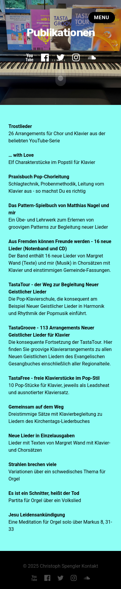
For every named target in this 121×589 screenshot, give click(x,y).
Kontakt (89, 566)
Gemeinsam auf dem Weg (35, 406)
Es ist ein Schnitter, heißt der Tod (43, 493)
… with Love (21, 155)
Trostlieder (20, 126)
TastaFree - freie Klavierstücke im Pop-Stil (53, 378)
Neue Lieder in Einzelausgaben (41, 435)
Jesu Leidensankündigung (36, 514)
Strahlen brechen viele (32, 464)
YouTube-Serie (44, 140)
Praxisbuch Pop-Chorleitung (38, 176)
